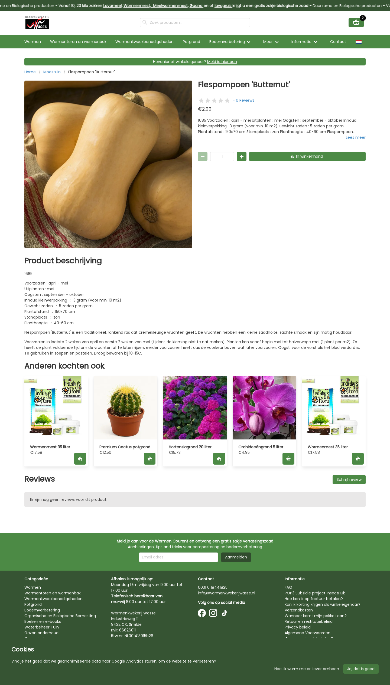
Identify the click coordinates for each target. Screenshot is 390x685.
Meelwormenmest (174, 5)
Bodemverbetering (227, 41)
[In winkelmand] (307, 156)
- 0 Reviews (243, 100)
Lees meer (356, 137)
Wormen (32, 41)
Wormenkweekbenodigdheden (144, 41)
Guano (200, 5)
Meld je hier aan (222, 61)
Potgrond (191, 41)
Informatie (301, 41)
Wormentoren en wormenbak (78, 41)
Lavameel (116, 5)
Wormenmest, (142, 5)
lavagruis (227, 5)
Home (30, 72)
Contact (338, 41)
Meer (268, 41)
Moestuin (52, 72)
